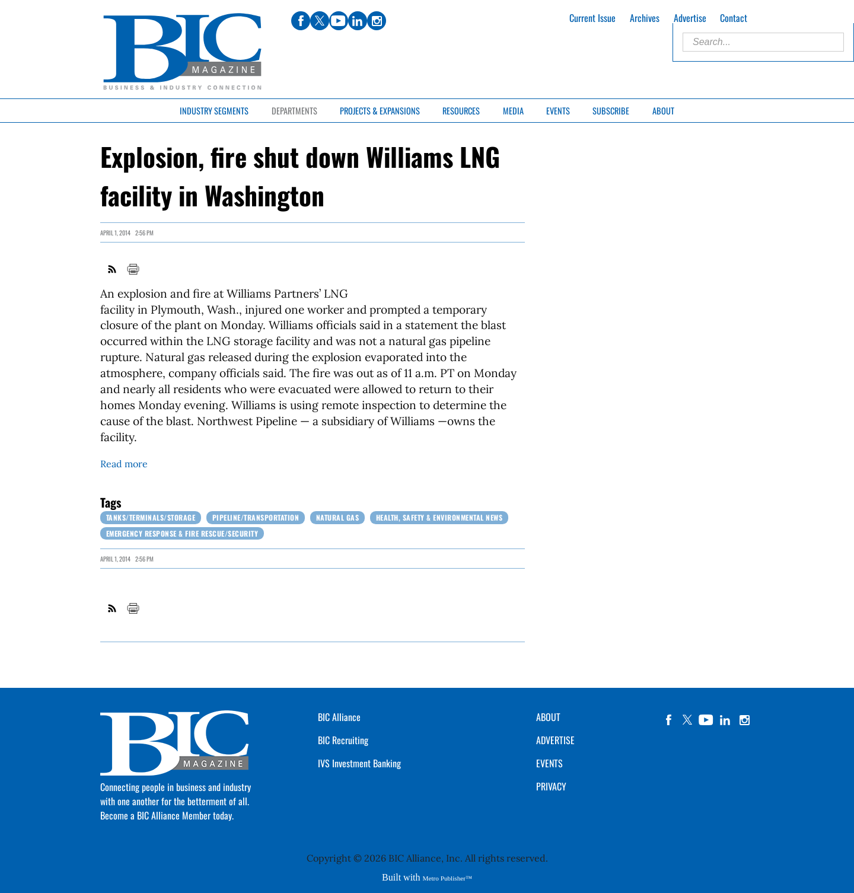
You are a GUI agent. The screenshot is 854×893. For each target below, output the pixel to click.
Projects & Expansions (380, 110)
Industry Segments (214, 110)
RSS (113, 269)
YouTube (706, 719)
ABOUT (548, 717)
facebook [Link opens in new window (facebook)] (300, 20)
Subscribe (610, 110)
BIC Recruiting (343, 740)
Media (513, 110)
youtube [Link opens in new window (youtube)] (338, 20)
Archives (644, 17)
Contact (733, 17)
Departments (294, 110)
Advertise (690, 17)
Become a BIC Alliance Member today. (167, 815)
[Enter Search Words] (763, 42)
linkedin (725, 719)
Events (558, 110)
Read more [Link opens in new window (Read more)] (124, 464)
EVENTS (549, 763)
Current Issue (592, 17)
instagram (744, 719)
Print (133, 269)
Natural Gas (337, 517)
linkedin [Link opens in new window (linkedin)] (357, 20)
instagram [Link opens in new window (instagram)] (376, 20)
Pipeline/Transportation (255, 517)
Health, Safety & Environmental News (439, 517)
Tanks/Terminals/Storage (151, 517)
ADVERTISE (555, 740)
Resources (461, 110)
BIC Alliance (339, 717)
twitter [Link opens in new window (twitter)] (319, 20)
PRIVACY (551, 786)
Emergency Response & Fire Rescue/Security (182, 533)
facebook (668, 719)
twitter (687, 719)
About (663, 110)
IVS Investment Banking (359, 763)
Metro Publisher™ (447, 878)
